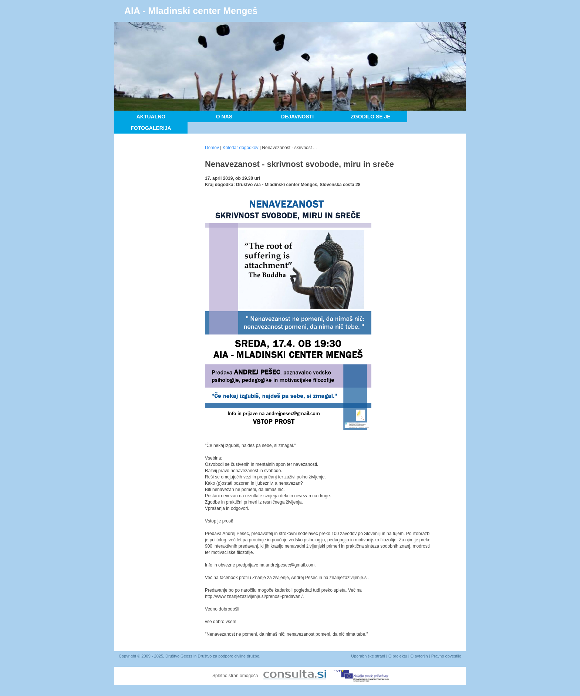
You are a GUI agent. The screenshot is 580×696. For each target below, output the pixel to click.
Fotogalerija (151, 128)
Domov (212, 147)
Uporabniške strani (368, 656)
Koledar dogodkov (241, 147)
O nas (224, 117)
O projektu (397, 656)
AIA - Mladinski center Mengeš (190, 11)
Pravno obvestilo (446, 656)
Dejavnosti (297, 117)
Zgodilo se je (370, 117)
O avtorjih (419, 656)
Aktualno (151, 117)
